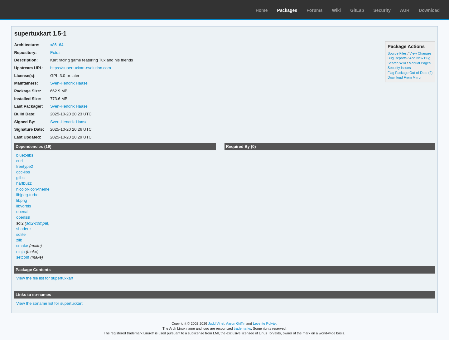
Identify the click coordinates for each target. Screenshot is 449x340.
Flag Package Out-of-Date (407, 73)
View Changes (420, 53)
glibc (20, 177)
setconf (22, 257)
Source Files (397, 53)
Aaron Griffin (235, 323)
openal (22, 211)
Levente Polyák (264, 323)
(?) (430, 73)
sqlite (21, 234)
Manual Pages (420, 63)
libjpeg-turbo (27, 194)
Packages (287, 10)
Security (382, 10)
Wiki (336, 10)
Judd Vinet (216, 323)
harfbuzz (24, 183)
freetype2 (24, 166)
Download (429, 10)
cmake (22, 245)
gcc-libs (23, 172)
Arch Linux (34, 9)
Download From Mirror (405, 77)
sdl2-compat (37, 223)
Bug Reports (397, 58)
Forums (314, 10)
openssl (23, 217)
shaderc (23, 228)
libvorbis (23, 206)
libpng (21, 200)
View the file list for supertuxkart (44, 278)
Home (262, 10)
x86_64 (57, 44)
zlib (19, 240)
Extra (55, 52)
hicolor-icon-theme (33, 189)
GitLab (357, 10)
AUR (404, 10)
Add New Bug (419, 58)
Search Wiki (397, 63)
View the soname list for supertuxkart (49, 303)
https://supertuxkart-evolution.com (80, 68)
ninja (20, 251)
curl (19, 160)
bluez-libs (24, 155)
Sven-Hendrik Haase (69, 83)
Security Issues (399, 68)
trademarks (242, 328)
